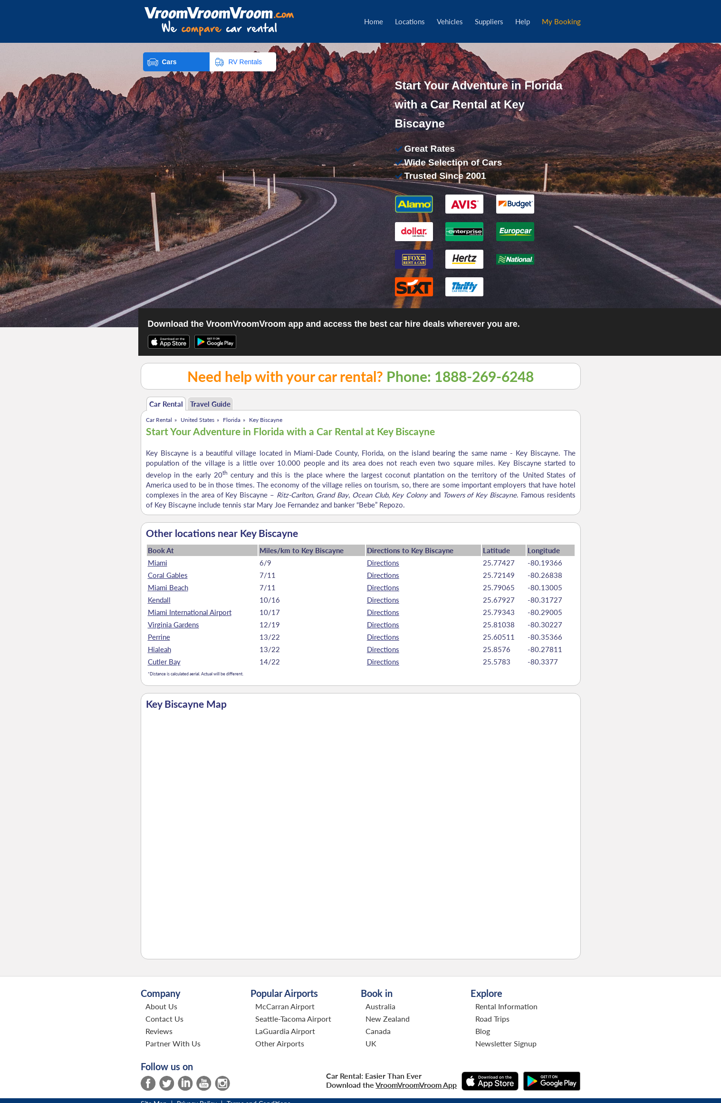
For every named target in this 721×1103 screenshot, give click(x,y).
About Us (161, 1006)
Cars (169, 62)
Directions (383, 562)
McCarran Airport (285, 1006)
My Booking (561, 21)
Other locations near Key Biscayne (222, 533)
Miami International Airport (189, 612)
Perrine (159, 637)
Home (373, 21)
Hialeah (159, 649)
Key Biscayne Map (186, 704)
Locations (410, 21)
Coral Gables (168, 575)
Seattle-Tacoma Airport (293, 1018)
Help (522, 21)
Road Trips (492, 1018)
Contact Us (164, 1018)
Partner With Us (173, 1043)
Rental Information (506, 1006)
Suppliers (489, 21)
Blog (482, 1030)
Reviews (159, 1030)
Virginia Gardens (173, 624)
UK (370, 1043)
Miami (157, 562)
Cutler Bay (164, 661)
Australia (380, 1006)
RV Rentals (245, 62)
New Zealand (387, 1018)
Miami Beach (168, 587)
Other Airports (279, 1043)
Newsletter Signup (506, 1043)
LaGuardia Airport (285, 1030)
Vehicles (450, 21)
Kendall (159, 599)
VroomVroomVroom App (416, 1084)
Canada (378, 1030)
